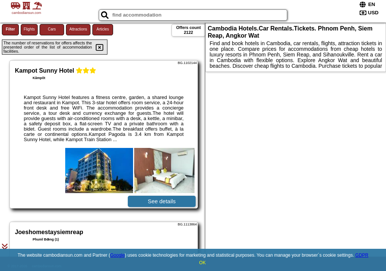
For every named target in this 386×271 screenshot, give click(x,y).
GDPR (362, 255)
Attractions (78, 29)
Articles (102, 29)
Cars (52, 29)
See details (162, 201)
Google (117, 255)
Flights (29, 29)
